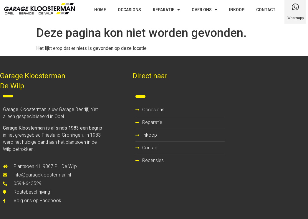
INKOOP (236, 9)
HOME (100, 9)
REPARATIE (166, 10)
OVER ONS (204, 10)
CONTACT (266, 9)
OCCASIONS (129, 9)
